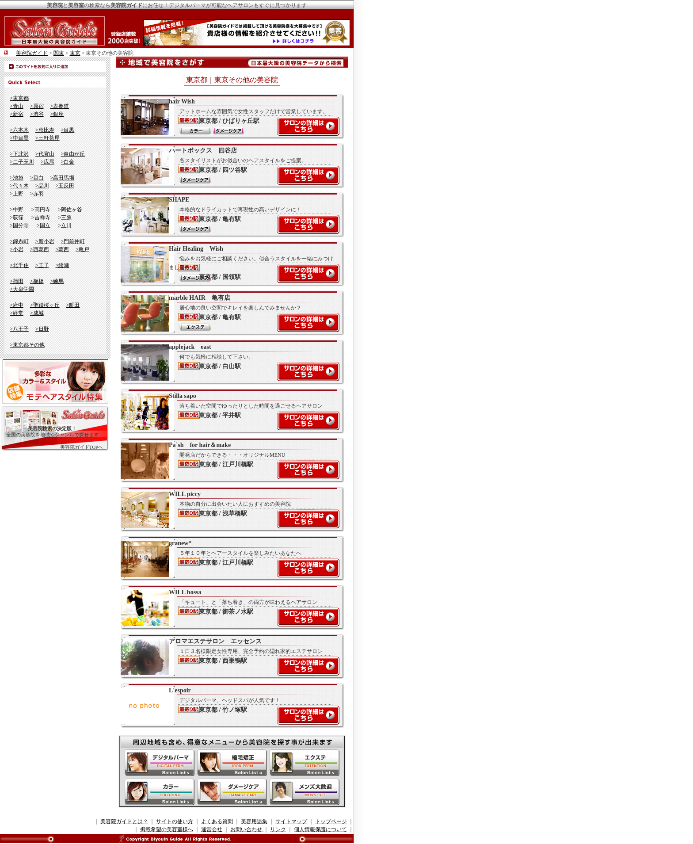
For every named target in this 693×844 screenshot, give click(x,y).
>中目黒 (19, 138)
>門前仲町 (73, 241)
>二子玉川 (22, 162)
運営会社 (211, 829)
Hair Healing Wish (227, 264)
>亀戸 (82, 249)
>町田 (73, 305)
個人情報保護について (320, 829)
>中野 (16, 209)
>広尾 (47, 162)
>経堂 (16, 313)
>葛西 (62, 249)
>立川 (65, 225)
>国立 (43, 225)
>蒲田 (16, 281)
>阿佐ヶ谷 (70, 209)
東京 (75, 53)
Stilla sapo (227, 411)
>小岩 (16, 249)
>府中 (16, 305)
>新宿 (16, 114)
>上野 (16, 194)
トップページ (331, 821)
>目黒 (68, 130)
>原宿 (37, 106)
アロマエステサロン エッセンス (227, 656)
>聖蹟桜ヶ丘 (45, 305)
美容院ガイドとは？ (124, 821)
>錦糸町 (19, 241)
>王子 (42, 265)
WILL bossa (227, 607)
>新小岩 (44, 241)
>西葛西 (39, 249)
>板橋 (37, 281)
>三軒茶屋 (47, 138)
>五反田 (65, 186)
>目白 (37, 178)
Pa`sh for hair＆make (227, 460)
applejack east (227, 362)
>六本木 (19, 130)
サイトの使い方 (174, 821)
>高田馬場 (62, 178)
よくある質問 (217, 821)
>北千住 (19, 265)
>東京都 (19, 98)
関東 (58, 53)
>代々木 (19, 186)
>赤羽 (37, 194)
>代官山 (44, 154)
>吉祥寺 (40, 217)
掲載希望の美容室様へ (166, 829)
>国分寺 (19, 225)
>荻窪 (16, 217)
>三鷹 (65, 217)
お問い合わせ (246, 829)
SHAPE (227, 214)
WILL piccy (227, 509)
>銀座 (57, 114)
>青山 (16, 106)
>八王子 (19, 329)
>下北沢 (19, 154)
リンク (278, 829)
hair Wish (227, 116)
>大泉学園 (22, 289)
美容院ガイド (32, 53)
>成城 (37, 313)
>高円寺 (40, 209)
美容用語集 (254, 821)
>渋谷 (37, 114)
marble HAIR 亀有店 (227, 313)
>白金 (68, 162)
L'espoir (227, 705)
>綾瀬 (62, 265)
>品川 (42, 186)
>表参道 (59, 106)
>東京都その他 (27, 345)
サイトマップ (291, 821)
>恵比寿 (44, 130)
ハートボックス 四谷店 (227, 165)
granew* (227, 558)
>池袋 (16, 178)
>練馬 (57, 281)
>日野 (42, 329)
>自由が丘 (73, 154)
